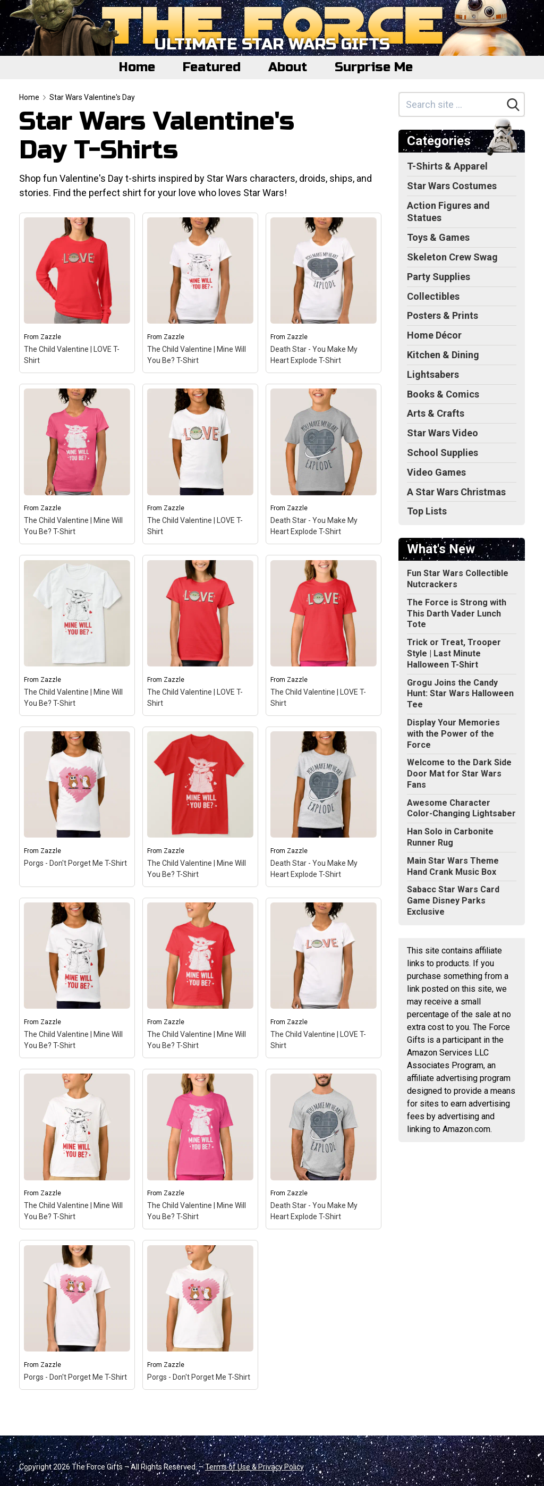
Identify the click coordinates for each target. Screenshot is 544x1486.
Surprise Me (374, 67)
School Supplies (442, 452)
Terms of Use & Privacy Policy (254, 1467)
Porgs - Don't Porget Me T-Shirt (75, 863)
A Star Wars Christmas (456, 491)
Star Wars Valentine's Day (92, 97)
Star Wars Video (442, 432)
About (287, 67)
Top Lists (427, 511)
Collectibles (433, 296)
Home (137, 67)
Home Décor (434, 335)
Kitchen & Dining (443, 354)
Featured (212, 67)
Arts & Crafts (435, 413)
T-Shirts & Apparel (447, 166)
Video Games (436, 472)
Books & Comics (443, 394)
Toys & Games (438, 237)
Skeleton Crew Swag (452, 257)
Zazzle (50, 337)
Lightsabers (433, 374)
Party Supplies (438, 276)
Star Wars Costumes (452, 185)
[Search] (513, 104)
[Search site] (451, 104)
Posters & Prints (442, 315)
